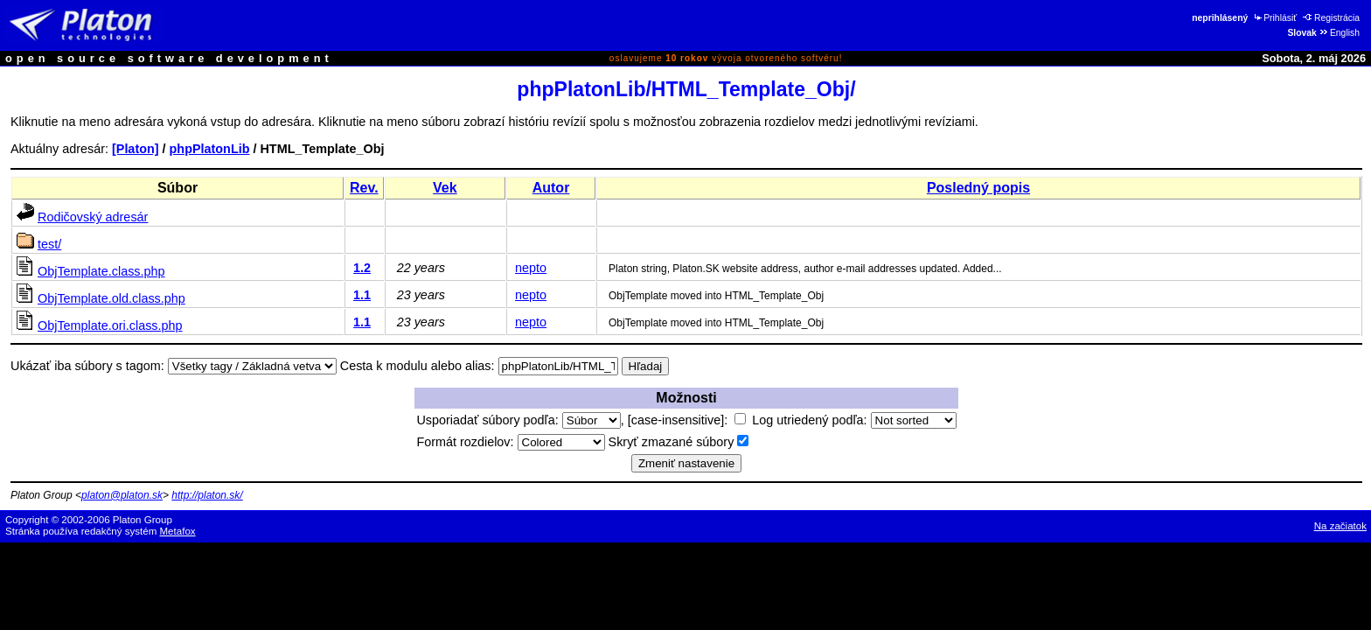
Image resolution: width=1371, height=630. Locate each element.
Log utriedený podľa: (854, 420)
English (1339, 33)
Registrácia (1331, 18)
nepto (530, 268)
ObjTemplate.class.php (101, 271)
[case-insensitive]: (687, 420)
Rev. (364, 187)
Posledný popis (978, 187)
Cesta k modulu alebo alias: (417, 366)
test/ (49, 244)
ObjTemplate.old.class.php (111, 298)
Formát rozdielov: (510, 442)
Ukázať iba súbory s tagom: (87, 366)
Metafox (178, 531)
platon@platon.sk (122, 495)
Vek (445, 187)
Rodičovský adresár (93, 217)
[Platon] (135, 149)
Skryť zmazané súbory (679, 442)
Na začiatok (1340, 526)
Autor (551, 187)
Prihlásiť (1274, 18)
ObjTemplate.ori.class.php (110, 325)
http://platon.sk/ (206, 495)
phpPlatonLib (210, 149)
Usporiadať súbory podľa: (518, 420)
